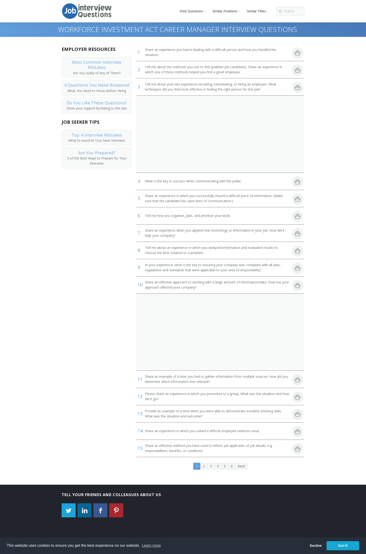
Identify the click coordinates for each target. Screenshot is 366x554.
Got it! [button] (343, 545)
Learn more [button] (151, 545)
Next (241, 466)
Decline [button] (316, 545)
